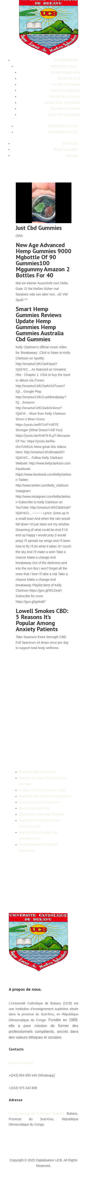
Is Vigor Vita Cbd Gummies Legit (42, 790)
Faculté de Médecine (65, 90)
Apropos (72, 155)
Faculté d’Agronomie (65, 72)
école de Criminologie (64, 114)
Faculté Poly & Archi (65, 108)
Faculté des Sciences (64, 96)
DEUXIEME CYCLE (62, 126)
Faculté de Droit (68, 78)
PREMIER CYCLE (63, 66)
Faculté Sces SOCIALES (62, 102)
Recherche (70, 143)
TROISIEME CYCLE (62, 132)
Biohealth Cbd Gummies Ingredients (45, 796)
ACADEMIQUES (66, 60)
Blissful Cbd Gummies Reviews (41, 814)
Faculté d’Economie (66, 84)
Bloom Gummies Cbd (34, 808)
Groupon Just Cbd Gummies (39, 802)
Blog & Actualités (66, 149)
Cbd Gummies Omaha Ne (37, 772)
